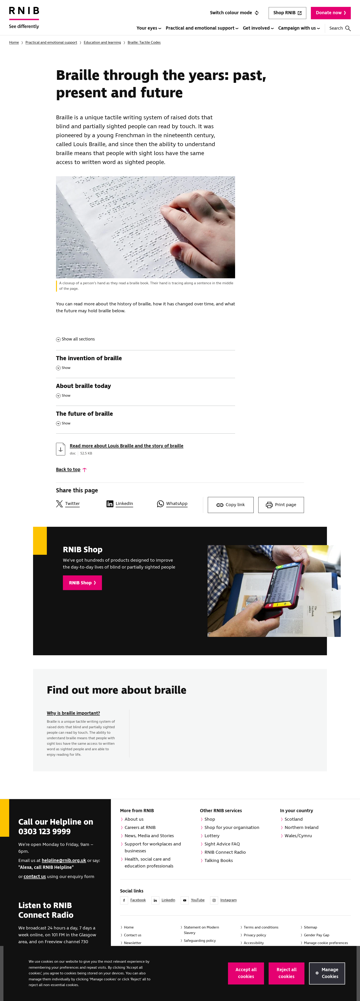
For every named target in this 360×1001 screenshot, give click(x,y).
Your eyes (149, 28)
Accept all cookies (246, 973)
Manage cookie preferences (326, 943)
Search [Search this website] (340, 28)
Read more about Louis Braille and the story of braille (126, 446)
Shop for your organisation (232, 828)
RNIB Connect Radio (225, 852)
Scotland (294, 819)
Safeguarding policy (200, 940)
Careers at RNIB (140, 828)
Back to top (68, 470)
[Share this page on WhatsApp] (180, 504)
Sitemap (310, 927)
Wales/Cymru (298, 836)
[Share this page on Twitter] (79, 504)
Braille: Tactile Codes (144, 42)
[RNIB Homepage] (24, 21)
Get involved (258, 28)
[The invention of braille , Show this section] (145, 364)
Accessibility (254, 943)
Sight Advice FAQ (222, 844)
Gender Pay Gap (316, 935)
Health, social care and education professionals (149, 862)
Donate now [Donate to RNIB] (331, 13)
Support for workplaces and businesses (153, 847)
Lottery (212, 836)
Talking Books (219, 861)
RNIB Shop (82, 583)
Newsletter (132, 943)
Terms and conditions (261, 927)
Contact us (132, 935)
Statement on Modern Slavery (201, 930)
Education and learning (102, 42)
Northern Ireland (302, 828)
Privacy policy (255, 935)
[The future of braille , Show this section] (145, 419)
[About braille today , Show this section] (145, 392)
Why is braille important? (73, 713)
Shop (210, 819)
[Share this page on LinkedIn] (129, 504)
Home (14, 42)
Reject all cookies (287, 973)
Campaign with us (299, 28)
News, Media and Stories (149, 836)
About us (134, 819)
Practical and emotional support (202, 28)
